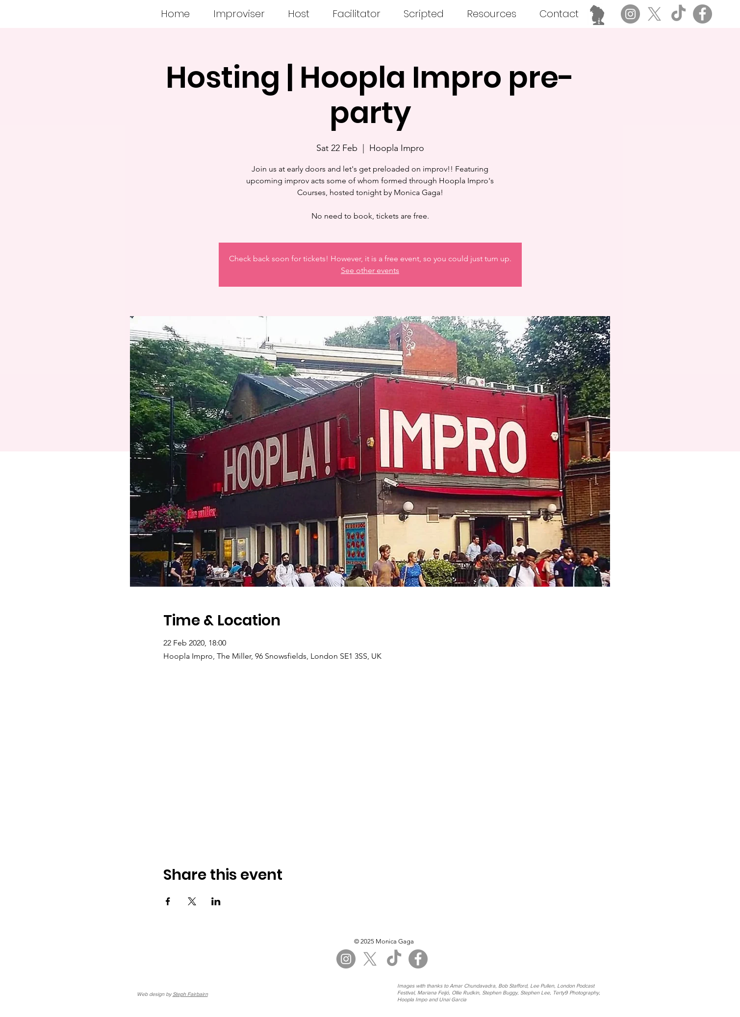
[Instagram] (630, 14)
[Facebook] (702, 14)
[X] (654, 14)
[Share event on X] (192, 901)
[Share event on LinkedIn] (216, 901)
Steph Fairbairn (190, 994)
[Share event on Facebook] (168, 901)
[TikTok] (678, 14)
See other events (370, 270)
